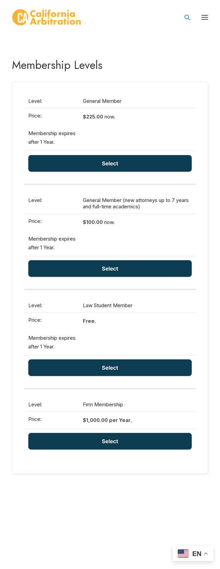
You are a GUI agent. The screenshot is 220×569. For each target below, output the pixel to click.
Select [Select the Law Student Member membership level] (110, 367)
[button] (204, 17)
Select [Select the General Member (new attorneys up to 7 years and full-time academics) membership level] (110, 268)
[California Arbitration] (46, 17)
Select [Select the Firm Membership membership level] (110, 441)
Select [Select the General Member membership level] (110, 163)
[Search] (184, 17)
